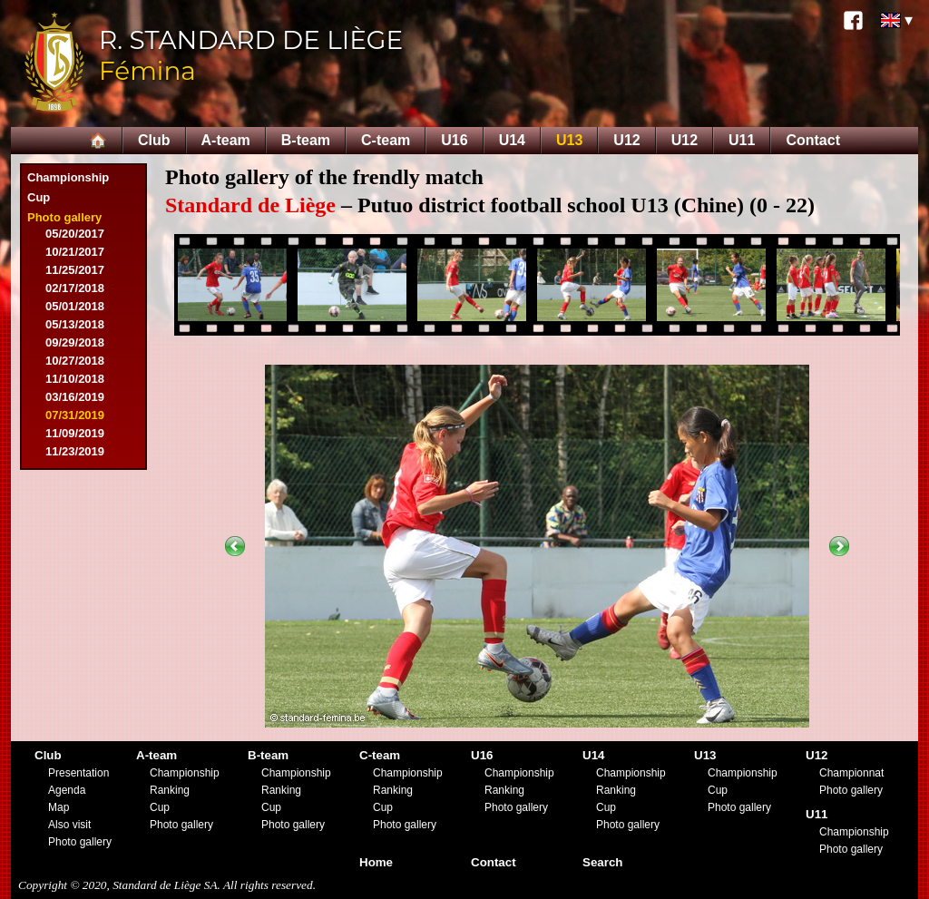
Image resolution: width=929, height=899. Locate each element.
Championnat (851, 773)
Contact (813, 140)
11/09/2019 (74, 433)
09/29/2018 (74, 342)
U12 (626, 140)
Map (58, 807)
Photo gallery (64, 217)
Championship (68, 177)
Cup (38, 197)
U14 (512, 140)
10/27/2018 (74, 360)
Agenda (66, 790)
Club (154, 140)
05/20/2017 (74, 233)
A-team (225, 140)
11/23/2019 (74, 451)
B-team (305, 140)
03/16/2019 (74, 397)
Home (376, 862)
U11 (742, 140)
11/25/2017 (74, 270)
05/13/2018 (74, 324)
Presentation (78, 773)
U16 (454, 140)
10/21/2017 (74, 252)
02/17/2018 (74, 288)
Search (602, 862)
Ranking (170, 790)
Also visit (69, 824)
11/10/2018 (74, 379)
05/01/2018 (74, 306)
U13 (569, 140)
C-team (385, 140)
